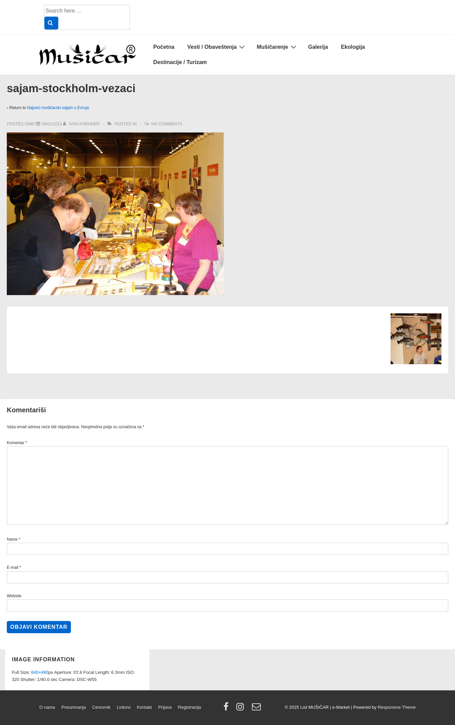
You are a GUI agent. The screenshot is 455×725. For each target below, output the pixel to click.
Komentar (17, 442)
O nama (47, 707)
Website (14, 596)
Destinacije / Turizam (180, 62)
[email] (257, 708)
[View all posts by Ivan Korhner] (82, 124)
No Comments (166, 124)
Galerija (318, 47)
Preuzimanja (73, 707)
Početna (163, 47)
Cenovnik (101, 707)
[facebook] (227, 708)
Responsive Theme (397, 707)
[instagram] (241, 708)
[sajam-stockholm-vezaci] (52, 124)
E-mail (12, 567)
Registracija (189, 707)
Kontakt (144, 707)
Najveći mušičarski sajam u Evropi (58, 107)
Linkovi (124, 707)
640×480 (39, 672)
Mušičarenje (277, 46)
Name (12, 539)
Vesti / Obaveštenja (216, 46)
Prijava (165, 707)
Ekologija (353, 47)
